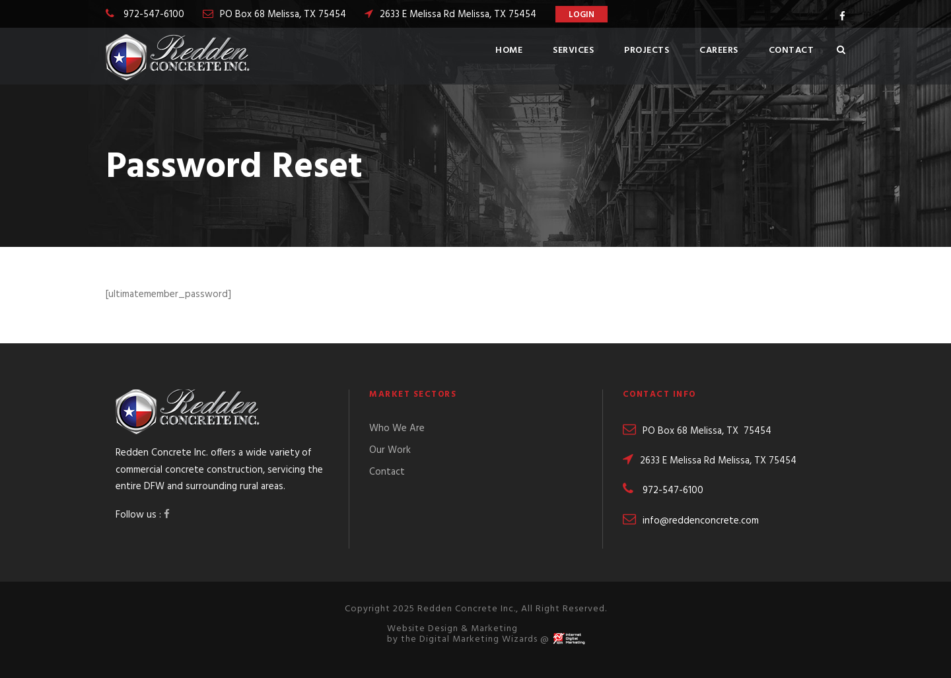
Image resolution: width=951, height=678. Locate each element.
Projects (646, 50)
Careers (718, 50)
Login (581, 15)
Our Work (390, 450)
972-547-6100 (153, 14)
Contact (791, 50)
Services (573, 50)
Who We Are (397, 428)
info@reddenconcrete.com (691, 521)
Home (508, 50)
